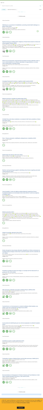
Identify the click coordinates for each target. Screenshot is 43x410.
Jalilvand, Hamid (27, 83)
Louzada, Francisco (35, 83)
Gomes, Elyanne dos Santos (6, 273)
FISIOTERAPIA (34, 142)
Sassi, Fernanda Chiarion (16, 325)
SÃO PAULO (20, 258)
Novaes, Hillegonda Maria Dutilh (28, 215)
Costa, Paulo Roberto (5, 359)
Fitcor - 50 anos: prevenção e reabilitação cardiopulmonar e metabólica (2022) (19, 138)
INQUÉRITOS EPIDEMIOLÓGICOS (32, 125)
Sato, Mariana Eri (19, 216)
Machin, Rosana (15, 217)
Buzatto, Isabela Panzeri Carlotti (7, 44)
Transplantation (7, 378)
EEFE (7, 65)
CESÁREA (7, 345)
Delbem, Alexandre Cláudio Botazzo (8, 83)
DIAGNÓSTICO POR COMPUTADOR (31, 176)
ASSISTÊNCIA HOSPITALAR (25, 327)
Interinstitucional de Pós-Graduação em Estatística (27, 85)
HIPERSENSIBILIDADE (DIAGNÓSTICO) (20, 237)
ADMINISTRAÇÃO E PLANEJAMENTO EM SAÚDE (19, 346)
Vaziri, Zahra (13, 82)
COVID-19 (17, 197)
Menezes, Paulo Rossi (36, 100)
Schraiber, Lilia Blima (14, 103)
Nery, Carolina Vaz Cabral (6, 254)
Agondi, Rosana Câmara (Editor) (26, 233)
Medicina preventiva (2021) (8, 212)
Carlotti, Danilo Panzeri (11, 45)
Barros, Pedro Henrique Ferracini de (8, 172)
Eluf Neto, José (19, 100)
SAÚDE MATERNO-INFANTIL (13, 345)
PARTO (28, 346)
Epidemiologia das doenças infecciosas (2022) (12, 154)
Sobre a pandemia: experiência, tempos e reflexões (13, 196)
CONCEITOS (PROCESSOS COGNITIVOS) (15, 86)
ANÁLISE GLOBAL (14, 29)
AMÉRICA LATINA (34, 379)
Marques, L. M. (4, 27)
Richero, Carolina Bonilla (29, 101)
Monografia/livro (5, 133)
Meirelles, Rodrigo (5, 308)
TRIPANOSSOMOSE (16, 276)
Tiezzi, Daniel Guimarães (30, 45)
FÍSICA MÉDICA (8, 293)
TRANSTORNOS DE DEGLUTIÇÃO (11, 327)
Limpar (40, 9)
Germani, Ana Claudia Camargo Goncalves (24, 102)
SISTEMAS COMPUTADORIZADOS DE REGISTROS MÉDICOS (12, 177)
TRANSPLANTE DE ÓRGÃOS (26, 379)
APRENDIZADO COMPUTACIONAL (20, 47)
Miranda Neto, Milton (20, 82)
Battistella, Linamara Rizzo (12, 27)
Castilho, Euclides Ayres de (11, 100)
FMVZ (7, 256)
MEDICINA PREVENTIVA (21, 29)
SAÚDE (21, 142)
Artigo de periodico (5, 20)
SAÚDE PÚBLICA (22, 158)
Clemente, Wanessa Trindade (7, 377)
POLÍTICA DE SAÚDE (28, 345)
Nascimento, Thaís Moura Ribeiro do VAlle (25, 217)
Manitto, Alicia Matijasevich (8, 101)
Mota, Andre (35, 102)
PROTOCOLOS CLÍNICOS (35, 327)
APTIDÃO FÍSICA (8, 142)
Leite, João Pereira (5, 84)
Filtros (3, 9)
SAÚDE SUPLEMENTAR (33, 346)
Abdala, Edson (14, 377)
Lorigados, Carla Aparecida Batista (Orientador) (18, 254)
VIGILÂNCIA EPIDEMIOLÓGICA (11, 197)
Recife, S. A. (16, 44)
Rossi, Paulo (18, 214)
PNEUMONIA (19, 327)
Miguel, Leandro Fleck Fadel (23, 44)
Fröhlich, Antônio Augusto (20, 45)
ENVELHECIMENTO (15, 125)
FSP (18, 309)
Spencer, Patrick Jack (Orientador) (17, 273)
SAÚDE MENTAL (8, 29)
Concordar (20, 407)
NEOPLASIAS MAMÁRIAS (10, 47)
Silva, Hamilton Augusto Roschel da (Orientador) (21, 64)
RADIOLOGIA (16, 258)
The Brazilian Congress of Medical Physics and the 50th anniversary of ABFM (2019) (20, 358)
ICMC (15, 85)
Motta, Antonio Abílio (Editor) (15, 233)
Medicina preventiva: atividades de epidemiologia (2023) (14, 98)
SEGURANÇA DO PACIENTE (15, 328)
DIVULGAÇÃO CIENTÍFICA (15, 294)
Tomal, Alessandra (14, 359)
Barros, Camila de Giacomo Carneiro (31, 82)
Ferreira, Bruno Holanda (6, 121)
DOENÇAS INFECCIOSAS (10, 158)
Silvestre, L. (5, 45)
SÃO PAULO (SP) (36, 197)
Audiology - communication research (11, 326)
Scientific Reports (8, 85)
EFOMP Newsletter (8, 360)
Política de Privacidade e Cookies (23, 402)
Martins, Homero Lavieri (21, 359)
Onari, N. (34, 44)
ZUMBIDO (7, 86)
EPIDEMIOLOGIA (16, 158)
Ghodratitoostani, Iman (6, 82)
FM (16, 28)
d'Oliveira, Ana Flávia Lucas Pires (12, 215)
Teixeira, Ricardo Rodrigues (7, 217)
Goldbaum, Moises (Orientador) (16, 121)
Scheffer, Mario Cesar (23, 103)
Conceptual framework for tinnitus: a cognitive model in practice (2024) (17, 81)
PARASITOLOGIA (22, 276)
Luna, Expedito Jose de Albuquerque (20, 99)
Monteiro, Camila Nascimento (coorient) (28, 121)
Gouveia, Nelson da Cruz (27, 100)
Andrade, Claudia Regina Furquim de (27, 325)
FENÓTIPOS (30, 177)
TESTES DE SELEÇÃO (9, 107)
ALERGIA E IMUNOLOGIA (10, 237)
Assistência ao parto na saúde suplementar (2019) (13, 340)
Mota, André (4, 195)
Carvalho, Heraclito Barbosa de (7, 99)
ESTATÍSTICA (4, 48)
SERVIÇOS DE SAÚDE (9, 126)
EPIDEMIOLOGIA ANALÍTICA (30, 276)
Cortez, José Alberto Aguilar (7, 139)
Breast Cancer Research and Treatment (11, 46)
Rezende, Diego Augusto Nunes (7, 64)
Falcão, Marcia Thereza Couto (10, 216)
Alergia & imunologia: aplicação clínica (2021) (12, 232)
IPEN (7, 274)
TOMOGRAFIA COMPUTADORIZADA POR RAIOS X (23, 293)
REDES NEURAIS (25, 177)
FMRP (22, 46)
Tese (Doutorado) (5, 56)
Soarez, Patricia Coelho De (35, 216)
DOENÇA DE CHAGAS (9, 276)
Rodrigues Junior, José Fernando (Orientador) (21, 172)
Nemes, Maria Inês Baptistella (19, 101)
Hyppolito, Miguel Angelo (19, 83)
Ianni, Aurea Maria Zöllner (13, 308)
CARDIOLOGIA (29, 142)
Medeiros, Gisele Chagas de (6, 325)
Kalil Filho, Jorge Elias (5, 233)
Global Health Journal (8, 28)
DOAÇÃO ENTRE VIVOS (18, 379)
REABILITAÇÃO (24, 142)
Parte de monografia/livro (7, 94)
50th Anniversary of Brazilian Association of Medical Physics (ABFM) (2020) (18, 289)
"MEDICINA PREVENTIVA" (12, 9)
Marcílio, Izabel (10, 195)
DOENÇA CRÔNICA (9, 125)
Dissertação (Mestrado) (6, 165)
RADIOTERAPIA (34, 293)
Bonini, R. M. (31, 44)
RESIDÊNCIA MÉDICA (16, 107)
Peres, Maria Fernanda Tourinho (11, 102)
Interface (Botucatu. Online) (9, 309)
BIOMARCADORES (37, 47)
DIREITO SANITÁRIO (22, 345)
